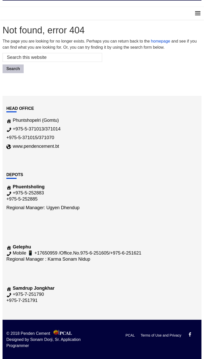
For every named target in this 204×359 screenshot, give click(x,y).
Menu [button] (102, 13)
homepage (160, 41)
